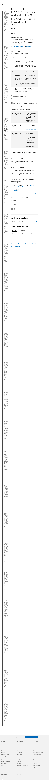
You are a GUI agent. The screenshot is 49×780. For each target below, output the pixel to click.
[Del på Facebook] (12, 208)
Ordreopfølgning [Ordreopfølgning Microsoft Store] (19, 750)
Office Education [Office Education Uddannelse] (35, 750)
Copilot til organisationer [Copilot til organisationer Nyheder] (5, 748)
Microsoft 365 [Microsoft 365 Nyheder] (3, 752)
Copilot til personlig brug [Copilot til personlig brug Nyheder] (4, 750)
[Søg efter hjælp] (4, 1)
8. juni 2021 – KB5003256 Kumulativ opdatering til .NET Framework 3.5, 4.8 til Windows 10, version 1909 (6, 130)
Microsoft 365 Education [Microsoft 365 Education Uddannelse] (36, 748)
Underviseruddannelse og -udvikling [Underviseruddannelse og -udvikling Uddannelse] (38, 752)
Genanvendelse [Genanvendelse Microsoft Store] (19, 752)
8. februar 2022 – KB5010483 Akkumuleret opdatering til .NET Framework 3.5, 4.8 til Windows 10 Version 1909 (6, 57)
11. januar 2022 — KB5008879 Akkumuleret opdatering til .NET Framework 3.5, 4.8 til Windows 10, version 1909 (6, 72)
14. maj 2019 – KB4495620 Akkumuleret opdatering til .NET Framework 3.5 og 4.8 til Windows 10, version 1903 (6, 718)
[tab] (14, 230)
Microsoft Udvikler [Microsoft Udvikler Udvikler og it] (19, 761)
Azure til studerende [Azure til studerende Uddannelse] (36, 756)
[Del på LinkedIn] (14, 208)
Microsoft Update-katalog (31, 129)
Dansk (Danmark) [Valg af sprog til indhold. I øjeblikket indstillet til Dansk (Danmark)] (5, 777)
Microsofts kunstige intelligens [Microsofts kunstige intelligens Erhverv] (5, 761)
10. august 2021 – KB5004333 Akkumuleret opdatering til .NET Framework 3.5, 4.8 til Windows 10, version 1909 (6, 102)
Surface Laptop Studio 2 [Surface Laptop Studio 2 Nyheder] (4, 746)
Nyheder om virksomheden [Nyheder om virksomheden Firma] (37, 765)
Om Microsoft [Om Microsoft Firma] (35, 763)
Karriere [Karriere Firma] (34, 761)
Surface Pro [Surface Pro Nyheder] (3, 743)
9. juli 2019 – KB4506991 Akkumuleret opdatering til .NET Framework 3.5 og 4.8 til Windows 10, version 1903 (6, 685)
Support (2, 4)
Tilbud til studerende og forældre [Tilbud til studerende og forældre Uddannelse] (37, 754)
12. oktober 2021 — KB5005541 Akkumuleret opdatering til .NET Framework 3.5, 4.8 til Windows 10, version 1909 (6, 87)
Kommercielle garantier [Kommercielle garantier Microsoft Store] (20, 754)
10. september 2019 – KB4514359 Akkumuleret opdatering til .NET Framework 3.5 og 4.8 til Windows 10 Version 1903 (6, 655)
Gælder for (14, 28)
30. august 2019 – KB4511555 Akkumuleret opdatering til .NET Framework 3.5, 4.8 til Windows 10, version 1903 (6, 670)
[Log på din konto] (47, 1)
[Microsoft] (24, 1)
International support (33, 193)
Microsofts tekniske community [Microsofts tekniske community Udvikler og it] (21, 767)
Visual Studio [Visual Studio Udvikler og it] (19, 774)
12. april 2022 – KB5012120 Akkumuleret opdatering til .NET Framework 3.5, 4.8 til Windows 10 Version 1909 (6, 43)
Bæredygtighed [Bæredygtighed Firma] (35, 771)
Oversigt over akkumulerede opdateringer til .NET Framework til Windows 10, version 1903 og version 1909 (6, 16)
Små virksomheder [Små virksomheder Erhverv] (4, 774)
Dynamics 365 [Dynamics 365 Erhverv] (3, 767)
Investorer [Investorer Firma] (34, 769)
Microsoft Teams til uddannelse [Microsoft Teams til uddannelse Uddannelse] (37, 746)
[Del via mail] (16, 208)
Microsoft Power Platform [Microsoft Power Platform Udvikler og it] (20, 770)
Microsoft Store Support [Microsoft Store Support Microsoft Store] (20, 746)
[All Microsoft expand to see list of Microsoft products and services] (1, 1)
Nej (34, 737)
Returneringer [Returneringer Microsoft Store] (19, 748)
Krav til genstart (29, 46)
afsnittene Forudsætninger (19, 46)
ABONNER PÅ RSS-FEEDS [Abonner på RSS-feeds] (17, 212)
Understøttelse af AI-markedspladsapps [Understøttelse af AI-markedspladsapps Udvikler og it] (22, 765)
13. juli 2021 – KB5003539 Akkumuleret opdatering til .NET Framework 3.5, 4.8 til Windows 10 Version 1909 (6, 116)
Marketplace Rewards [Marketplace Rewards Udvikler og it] (20, 772)
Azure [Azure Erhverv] (2, 765)
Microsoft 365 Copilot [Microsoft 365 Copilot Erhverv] (4, 770)
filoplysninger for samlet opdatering (26, 153)
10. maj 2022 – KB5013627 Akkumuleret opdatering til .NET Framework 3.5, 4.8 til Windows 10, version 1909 (6, 28)
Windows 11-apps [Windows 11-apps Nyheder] (3, 756)
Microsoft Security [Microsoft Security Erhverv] (4, 763)
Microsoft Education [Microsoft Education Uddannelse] (36, 743)
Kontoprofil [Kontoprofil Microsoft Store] (18, 743)
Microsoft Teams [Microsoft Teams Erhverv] (3, 772)
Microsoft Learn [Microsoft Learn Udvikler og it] (19, 763)
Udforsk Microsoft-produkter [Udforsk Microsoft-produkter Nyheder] (5, 754)
